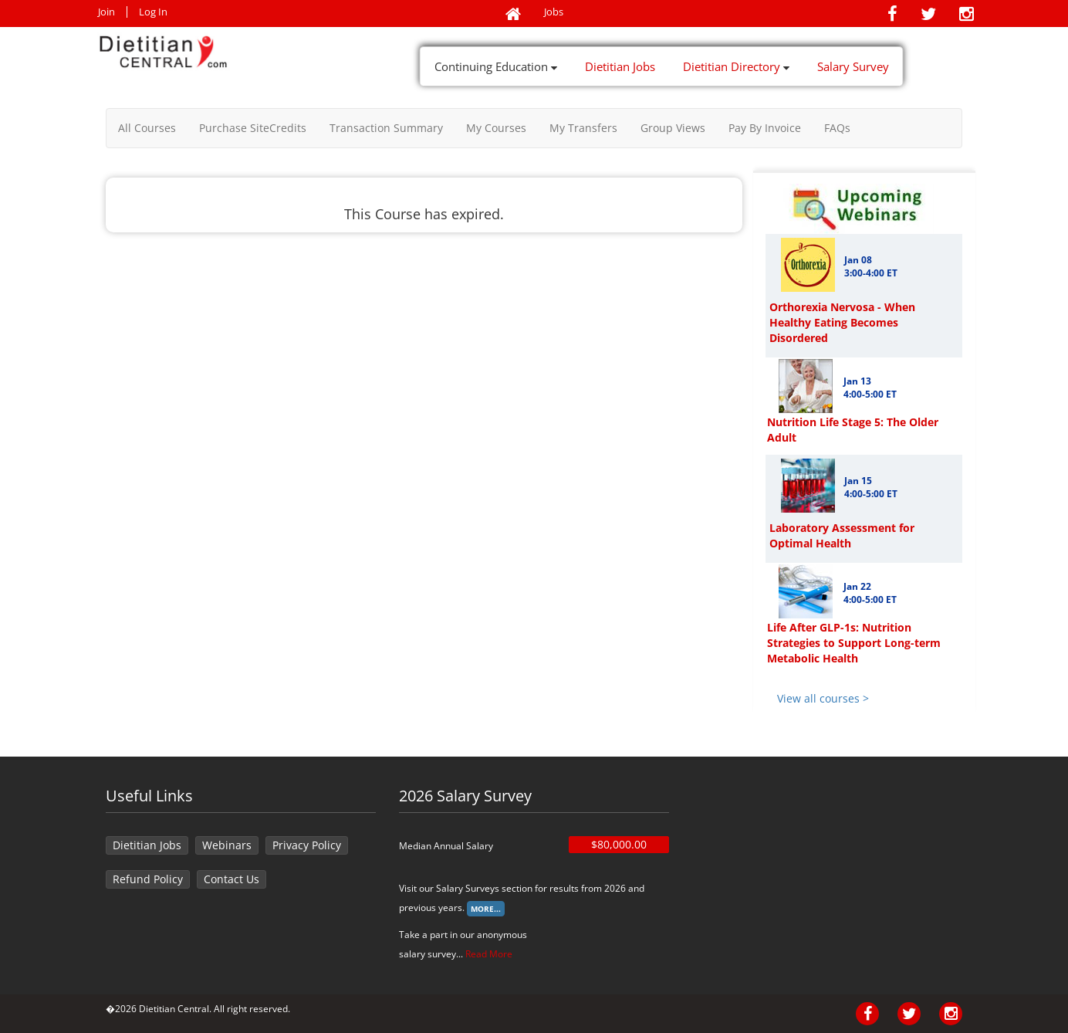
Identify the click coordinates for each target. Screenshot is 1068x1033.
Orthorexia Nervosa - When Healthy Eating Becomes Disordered (842, 322)
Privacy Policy (306, 845)
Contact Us (231, 879)
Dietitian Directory (736, 66)
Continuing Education (495, 66)
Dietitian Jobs (620, 66)
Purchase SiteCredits (252, 127)
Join (106, 12)
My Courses (496, 127)
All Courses (147, 127)
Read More (488, 953)
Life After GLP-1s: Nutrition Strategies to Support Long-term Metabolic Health (854, 643)
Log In (153, 12)
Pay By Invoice (764, 127)
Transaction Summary (386, 127)
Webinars (227, 845)
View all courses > (823, 698)
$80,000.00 (619, 844)
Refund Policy (148, 879)
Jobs (553, 12)
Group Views (672, 127)
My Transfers (583, 127)
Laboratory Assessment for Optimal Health (841, 535)
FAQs (837, 127)
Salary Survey (853, 66)
